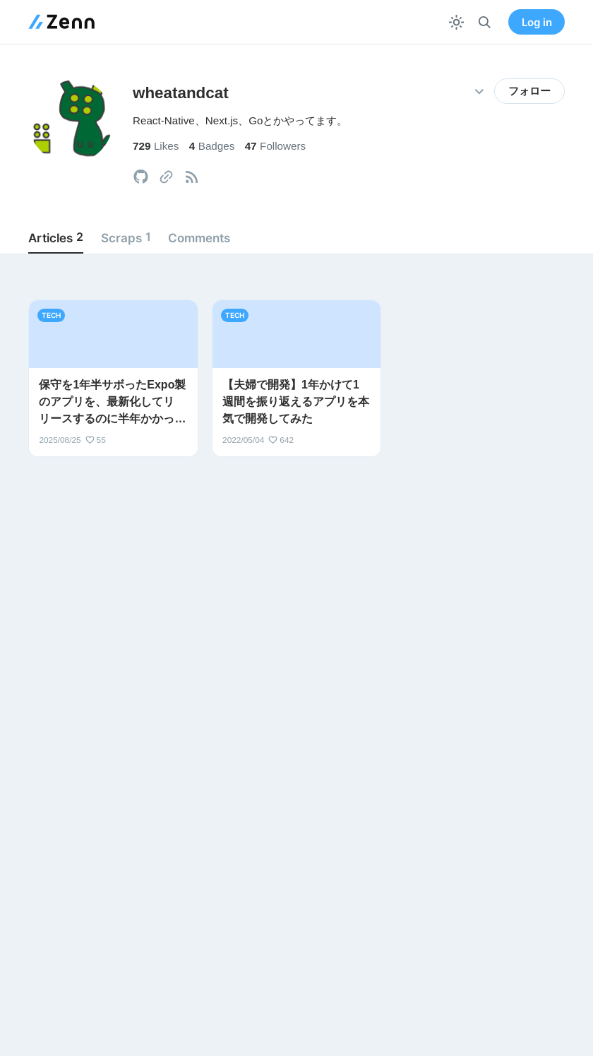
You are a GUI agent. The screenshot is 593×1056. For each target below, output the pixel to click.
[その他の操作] (479, 91)
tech (51, 315)
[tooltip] (141, 177)
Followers (275, 146)
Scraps (126, 237)
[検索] (485, 22)
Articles (55, 237)
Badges (212, 146)
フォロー (529, 91)
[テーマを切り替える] (456, 22)
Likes (156, 146)
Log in (537, 22)
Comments (199, 237)
